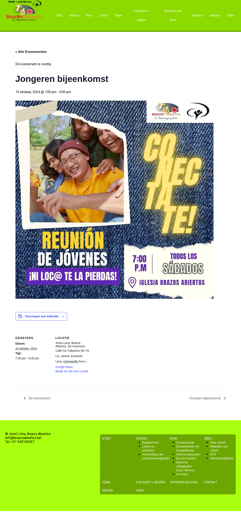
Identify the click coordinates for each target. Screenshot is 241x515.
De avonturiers (39, 398)
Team (118, 15)
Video (231, 15)
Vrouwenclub (185, 442)
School (74, 15)
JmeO (103, 15)
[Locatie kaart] (118, 356)
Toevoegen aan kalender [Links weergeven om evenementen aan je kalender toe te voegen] (42, 316)
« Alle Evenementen (31, 52)
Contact (197, 15)
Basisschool (150, 442)
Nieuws (215, 15)
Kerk (89, 15)
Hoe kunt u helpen (141, 15)
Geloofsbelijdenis (221, 458)
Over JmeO (217, 442)
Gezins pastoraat (187, 454)
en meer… (182, 474)
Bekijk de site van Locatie (72, 371)
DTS (213, 454)
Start (59, 15)
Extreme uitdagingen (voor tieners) (185, 466)
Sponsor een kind (173, 15)
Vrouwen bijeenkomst (205, 398)
